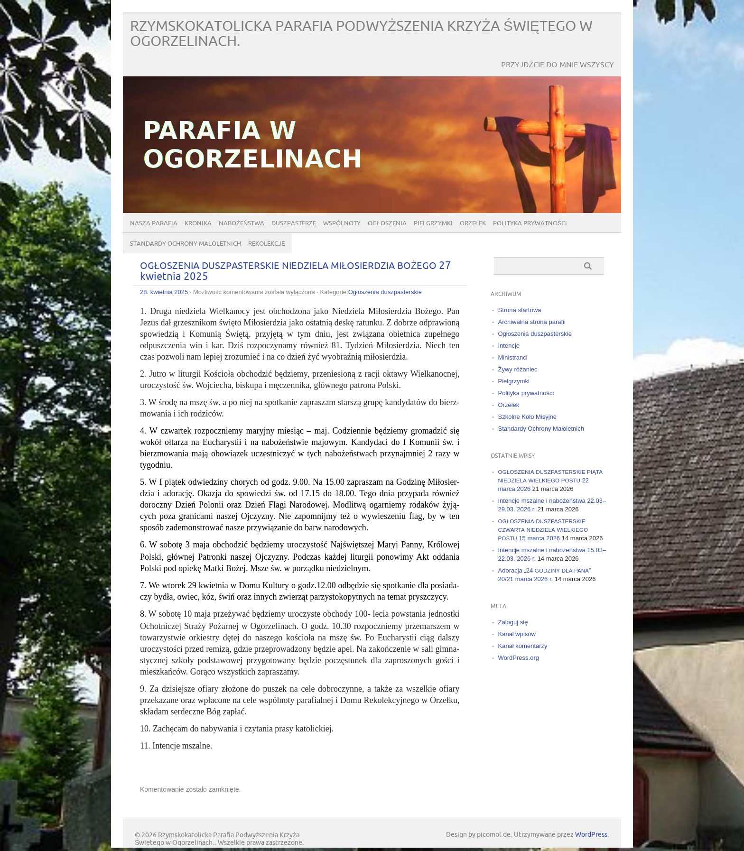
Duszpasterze (293, 223)
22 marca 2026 (550, 480)
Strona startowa (519, 310)
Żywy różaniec (518, 369)
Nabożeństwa (241, 223)
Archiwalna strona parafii (532, 321)
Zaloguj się (513, 622)
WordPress (591, 834)
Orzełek (473, 223)
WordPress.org (518, 657)
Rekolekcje (266, 243)
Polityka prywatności (530, 223)
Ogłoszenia (387, 223)
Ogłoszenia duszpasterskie (385, 292)
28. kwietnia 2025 (164, 292)
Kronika (198, 223)
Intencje (509, 345)
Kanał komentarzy (523, 645)
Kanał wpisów (517, 634)
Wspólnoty (342, 223)
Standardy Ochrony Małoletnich (185, 243)
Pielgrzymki (433, 223)
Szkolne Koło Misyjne (527, 416)
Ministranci (513, 357)
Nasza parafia (153, 223)
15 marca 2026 (543, 530)
